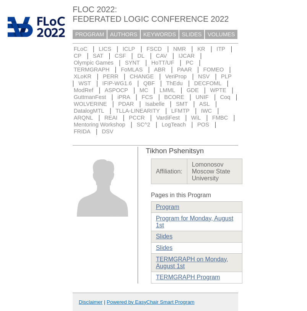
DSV (107, 131)
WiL (196, 118)
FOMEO (213, 69)
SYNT (132, 63)
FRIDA (82, 131)
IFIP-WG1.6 (117, 83)
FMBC (220, 118)
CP (77, 56)
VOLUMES (221, 34)
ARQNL (83, 118)
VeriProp (176, 76)
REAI (110, 118)
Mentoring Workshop (99, 124)
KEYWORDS (159, 34)
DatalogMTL (89, 111)
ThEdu (174, 83)
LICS (105, 49)
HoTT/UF (162, 63)
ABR (160, 69)
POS (203, 124)
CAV (161, 56)
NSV (204, 76)
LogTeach (174, 124)
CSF (120, 56)
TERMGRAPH (92, 69)
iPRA (123, 97)
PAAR (184, 69)
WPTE (218, 90)
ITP (220, 49)
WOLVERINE (90, 104)
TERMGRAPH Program (188, 277)
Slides (164, 236)
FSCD (154, 49)
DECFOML (208, 83)
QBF (149, 83)
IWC (206, 111)
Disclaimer (90, 302)
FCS (147, 97)
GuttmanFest (90, 97)
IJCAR (187, 56)
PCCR (137, 118)
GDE (193, 90)
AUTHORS (124, 34)
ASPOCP (116, 90)
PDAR (126, 104)
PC (189, 63)
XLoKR (82, 76)
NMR (179, 49)
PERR (111, 76)
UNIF (202, 97)
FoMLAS (132, 69)
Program (167, 207)
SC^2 (143, 124)
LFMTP (180, 111)
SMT (182, 104)
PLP (226, 76)
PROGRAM (89, 34)
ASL (204, 104)
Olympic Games (94, 63)
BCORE (174, 97)
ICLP (129, 49)
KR (201, 49)
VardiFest (168, 118)
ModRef (83, 90)
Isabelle (155, 104)
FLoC (81, 49)
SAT (98, 56)
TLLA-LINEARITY (137, 111)
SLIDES (192, 34)
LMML (167, 90)
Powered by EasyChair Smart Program (151, 302)
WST (84, 83)
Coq (225, 97)
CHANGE (142, 76)
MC (144, 90)
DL (141, 56)
